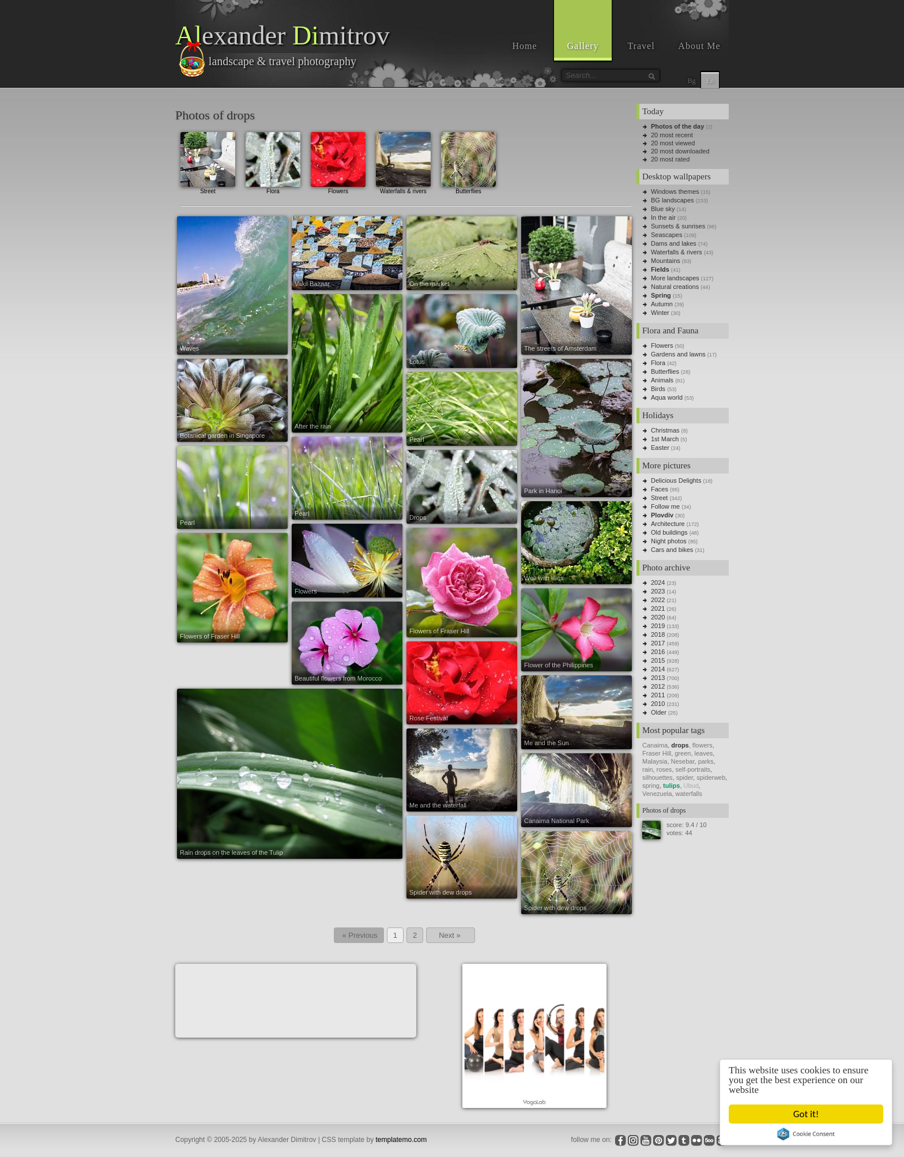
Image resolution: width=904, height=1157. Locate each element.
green (683, 753)
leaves (704, 753)
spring (651, 785)
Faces (659, 489)
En (710, 81)
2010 (658, 703)
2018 (658, 634)
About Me (699, 46)
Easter (660, 447)
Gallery (583, 46)
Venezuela (657, 793)
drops (680, 745)
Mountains (665, 260)
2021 (658, 608)
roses (664, 769)
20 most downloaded (680, 151)
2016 (658, 651)
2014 (658, 669)
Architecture (668, 523)
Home (524, 46)
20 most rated (670, 159)
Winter (660, 312)
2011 (658, 695)
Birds (658, 388)
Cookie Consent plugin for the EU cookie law (806, 1134)
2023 (658, 591)
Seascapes (666, 234)
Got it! (806, 1114)
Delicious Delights (676, 480)
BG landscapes (672, 200)
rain (647, 769)
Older (658, 712)
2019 (658, 625)
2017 (658, 643)
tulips (671, 785)
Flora (273, 161)
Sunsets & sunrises (678, 226)
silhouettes (657, 777)
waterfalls (689, 793)
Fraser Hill (656, 753)
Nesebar (683, 761)
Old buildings (669, 532)
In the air (663, 217)
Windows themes (675, 191)
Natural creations (675, 286)
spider (684, 777)
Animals (662, 380)
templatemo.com (401, 1140)
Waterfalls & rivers (403, 161)
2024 (658, 582)
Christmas (665, 430)
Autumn (662, 303)
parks (706, 761)
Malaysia (654, 761)
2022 (658, 599)
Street (207, 161)
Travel (640, 46)
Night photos (669, 541)
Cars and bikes (672, 549)
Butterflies (468, 161)
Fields (660, 269)
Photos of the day (677, 126)
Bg (691, 81)
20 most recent (672, 135)
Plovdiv (662, 515)
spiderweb (710, 777)
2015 (658, 660)
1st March (665, 438)
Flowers (338, 161)
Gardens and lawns (678, 354)
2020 (658, 617)
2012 (658, 686)
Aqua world (667, 397)
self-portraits (693, 769)
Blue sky (663, 208)
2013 (658, 677)
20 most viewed (673, 143)
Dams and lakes (673, 243)
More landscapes (675, 278)
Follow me (665, 506)
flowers (702, 745)
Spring (661, 295)
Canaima (655, 745)
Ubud (691, 785)
